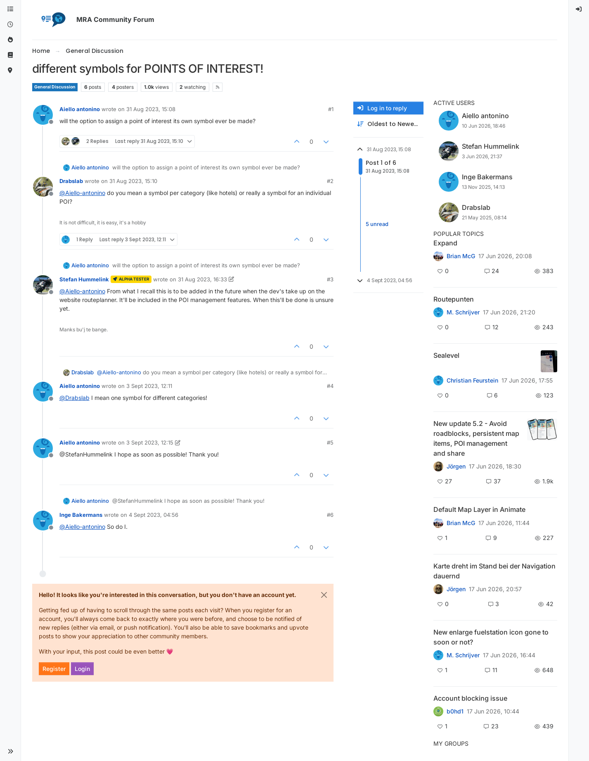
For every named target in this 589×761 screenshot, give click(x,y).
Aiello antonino (79, 109)
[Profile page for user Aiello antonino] (43, 115)
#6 (330, 514)
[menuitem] (579, 9)
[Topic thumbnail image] (549, 361)
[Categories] (10, 9)
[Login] (579, 9)
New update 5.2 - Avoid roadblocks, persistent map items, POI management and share (476, 438)
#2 (330, 181)
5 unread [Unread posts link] (377, 224)
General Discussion (55, 87)
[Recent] (10, 25)
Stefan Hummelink (84, 279)
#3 (330, 279)
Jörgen (456, 466)
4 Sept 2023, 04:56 (153, 514)
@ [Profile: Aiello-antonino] (82, 192)
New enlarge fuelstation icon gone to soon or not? (491, 637)
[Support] (10, 55)
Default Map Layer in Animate (479, 509)
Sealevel (446, 355)
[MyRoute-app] (10, 70)
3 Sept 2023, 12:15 (149, 442)
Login (82, 668)
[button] (10, 751)
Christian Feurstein (472, 380)
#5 (330, 442)
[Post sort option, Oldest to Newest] (388, 124)
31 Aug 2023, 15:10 (133, 181)
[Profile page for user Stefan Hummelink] (43, 285)
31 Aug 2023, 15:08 (150, 109)
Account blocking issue (470, 698)
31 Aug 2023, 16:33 (202, 279)
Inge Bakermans (80, 514)
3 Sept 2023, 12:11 (149, 386)
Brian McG (461, 256)
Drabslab (71, 181)
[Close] (324, 595)
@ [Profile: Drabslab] (74, 397)
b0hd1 (455, 711)
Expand (445, 243)
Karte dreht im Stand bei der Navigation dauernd (494, 571)
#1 (331, 109)
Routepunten (453, 299)
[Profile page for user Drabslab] (43, 187)
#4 (330, 386)
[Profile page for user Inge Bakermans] (43, 520)
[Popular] (10, 40)
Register (54, 668)
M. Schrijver (463, 312)
